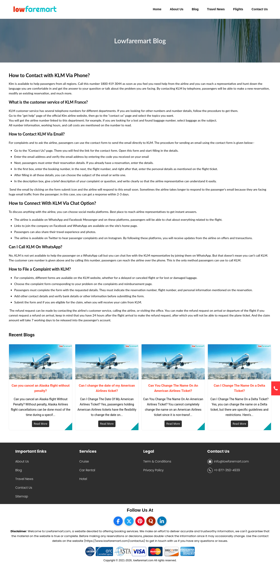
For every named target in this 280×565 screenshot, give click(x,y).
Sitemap (21, 496)
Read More (40, 423)
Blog (18, 470)
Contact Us (23, 487)
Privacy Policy (153, 470)
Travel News (24, 479)
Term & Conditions (157, 461)
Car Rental (87, 470)
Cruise (84, 461)
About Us (22, 461)
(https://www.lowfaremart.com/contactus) (114, 541)
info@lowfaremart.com (228, 461)
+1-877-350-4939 (223, 470)
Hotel (83, 479)
